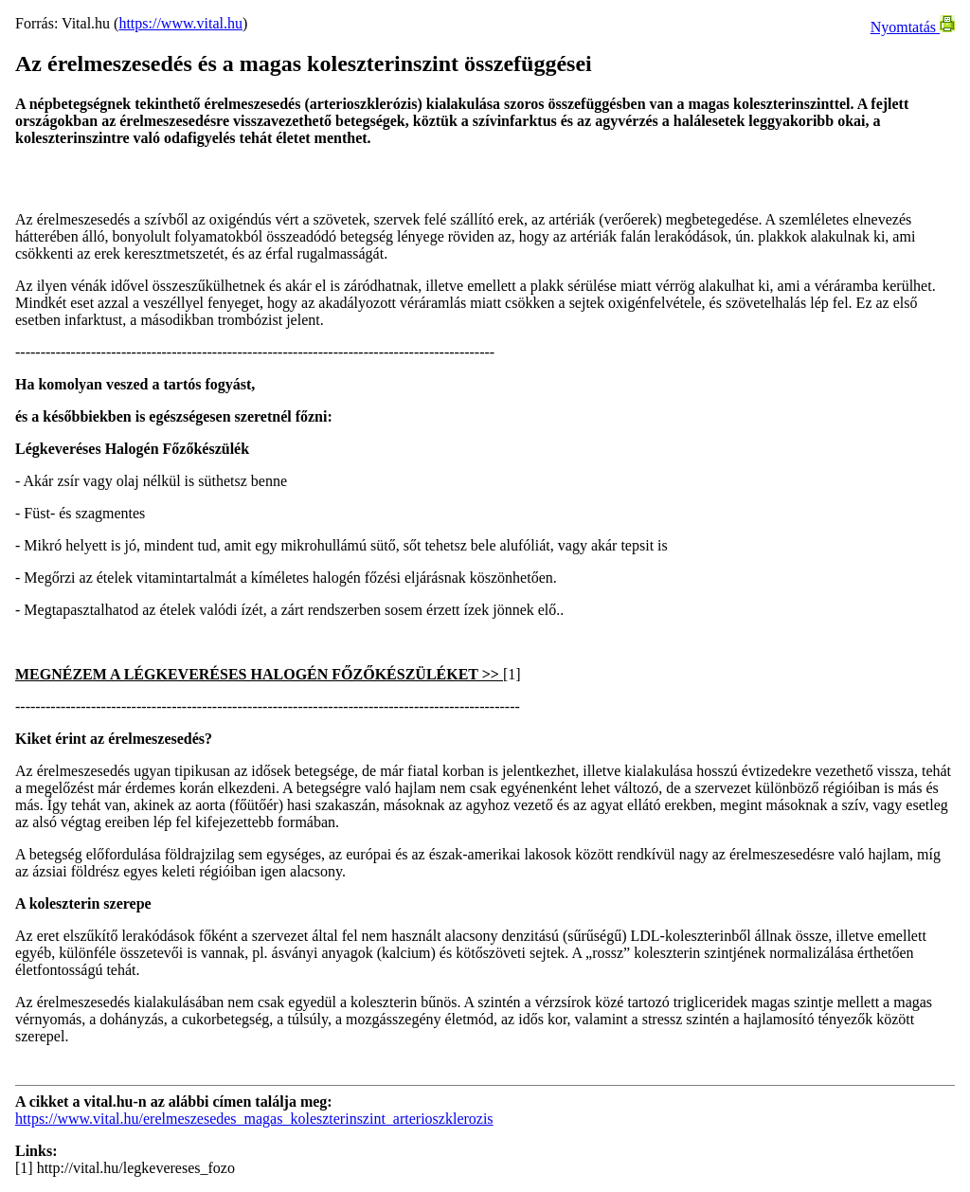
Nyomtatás (913, 27)
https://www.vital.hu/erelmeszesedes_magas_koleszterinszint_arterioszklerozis (254, 1119)
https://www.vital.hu (180, 23)
